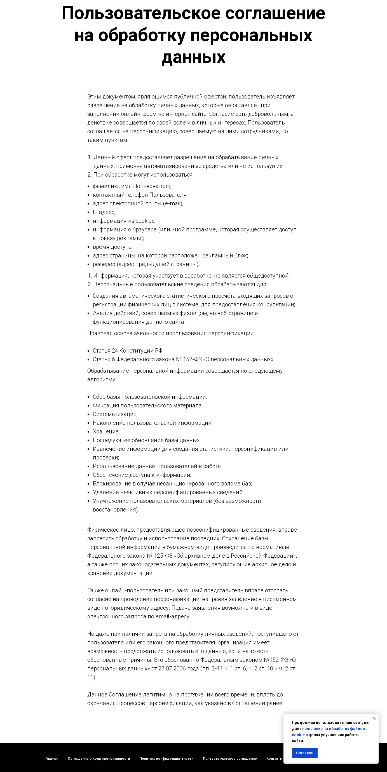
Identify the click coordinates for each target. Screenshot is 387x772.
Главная (51, 759)
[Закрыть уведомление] (374, 718)
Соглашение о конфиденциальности (99, 759)
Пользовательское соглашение (230, 759)
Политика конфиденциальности (166, 759)
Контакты (274, 759)
